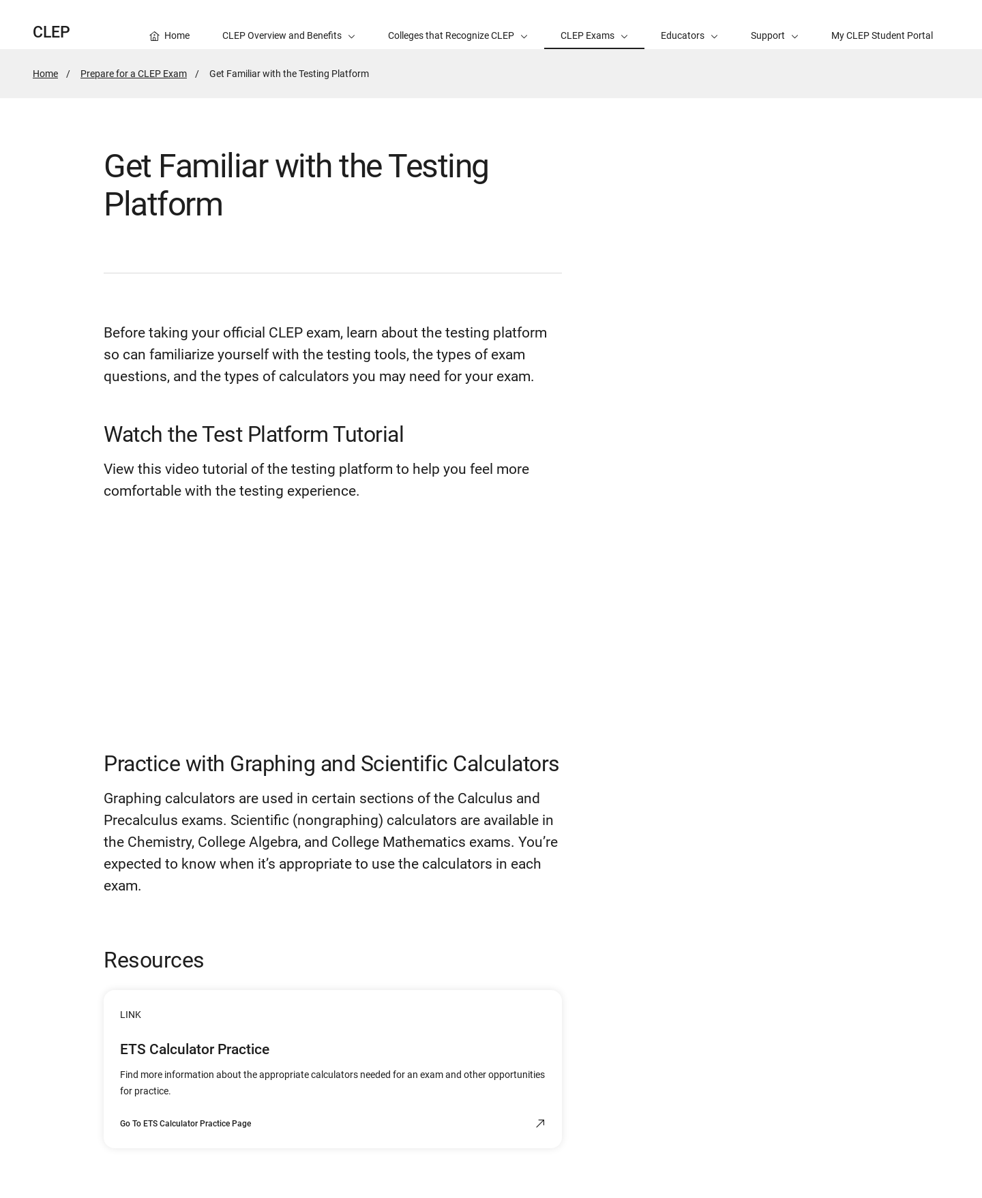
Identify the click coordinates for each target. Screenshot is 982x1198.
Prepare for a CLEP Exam (133, 73)
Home (45, 73)
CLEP (51, 32)
